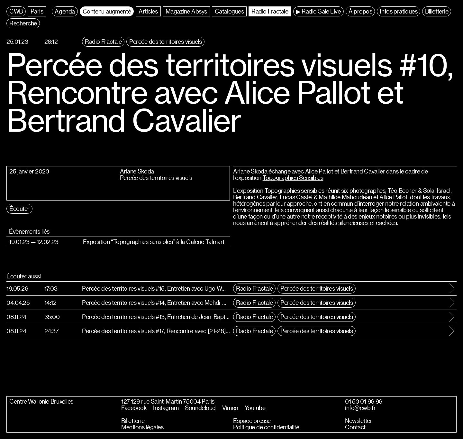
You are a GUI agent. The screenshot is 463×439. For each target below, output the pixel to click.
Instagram (165, 408)
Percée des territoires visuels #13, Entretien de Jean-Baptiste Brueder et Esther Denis (156, 316)
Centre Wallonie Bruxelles (41, 401)
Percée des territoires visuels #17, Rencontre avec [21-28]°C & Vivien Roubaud (156, 330)
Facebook (134, 408)
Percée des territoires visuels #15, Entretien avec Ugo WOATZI (156, 288)
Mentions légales (142, 427)
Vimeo (230, 408)
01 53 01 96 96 (363, 401)
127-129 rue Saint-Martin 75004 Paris (167, 401)
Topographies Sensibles (293, 177)
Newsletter (358, 420)
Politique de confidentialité (266, 427)
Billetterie (132, 420)
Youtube (255, 408)
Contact (355, 427)
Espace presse (252, 420)
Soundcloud (200, 408)
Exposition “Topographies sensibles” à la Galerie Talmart (153, 241)
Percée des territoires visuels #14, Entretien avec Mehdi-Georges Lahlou (156, 302)
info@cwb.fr (360, 408)
